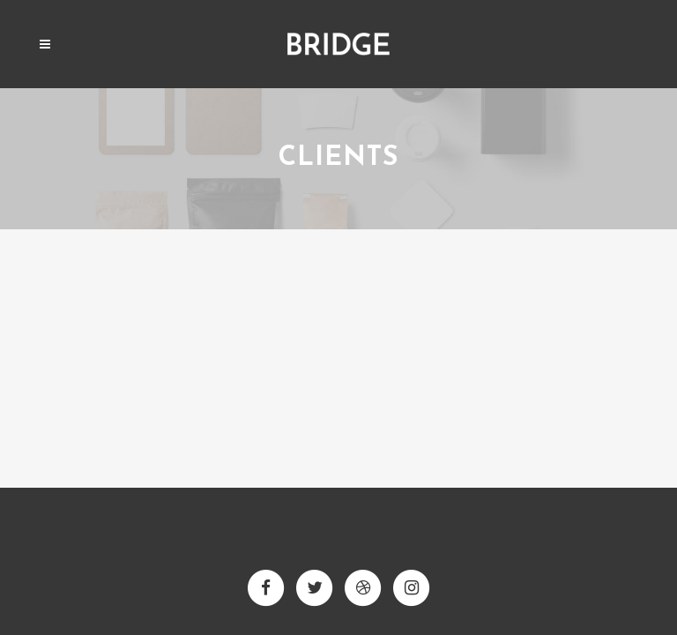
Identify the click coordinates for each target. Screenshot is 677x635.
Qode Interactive (373, 556)
